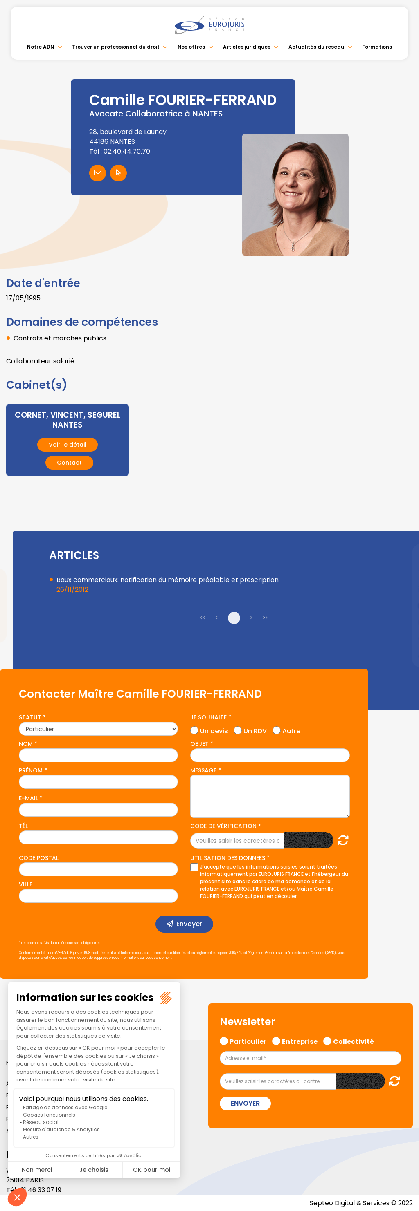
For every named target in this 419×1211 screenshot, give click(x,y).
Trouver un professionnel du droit (116, 46)
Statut (30, 717)
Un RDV (255, 729)
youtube (402, 605)
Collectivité (353, 1040)
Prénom (31, 770)
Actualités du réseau (316, 46)
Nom (26, 743)
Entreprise (300, 1040)
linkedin (402, 589)
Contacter (97, 173)
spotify (402, 638)
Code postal (39, 858)
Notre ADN (40, 46)
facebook (402, 556)
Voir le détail (67, 444)
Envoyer (189, 924)
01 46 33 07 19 (41, 1189)
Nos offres (191, 46)
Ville (25, 884)
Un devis (214, 729)
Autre (291, 729)
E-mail (28, 798)
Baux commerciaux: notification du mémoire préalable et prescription (168, 579)
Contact (69, 462)
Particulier (248, 1040)
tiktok (402, 654)
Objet (199, 743)
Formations (377, 46)
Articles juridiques (246, 46)
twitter (402, 573)
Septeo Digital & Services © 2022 (361, 1202)
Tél (23, 826)
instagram (402, 622)
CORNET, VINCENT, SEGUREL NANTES (68, 420)
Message (203, 770)
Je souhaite (208, 717)
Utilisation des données (227, 858)
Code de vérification (223, 826)
